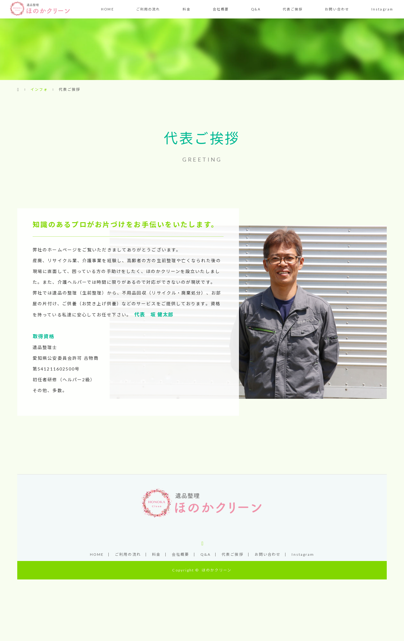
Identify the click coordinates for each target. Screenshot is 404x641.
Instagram (382, 9)
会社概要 (221, 9)
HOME (107, 9)
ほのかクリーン (217, 570)
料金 (187, 9)
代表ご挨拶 (293, 9)
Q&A (255, 9)
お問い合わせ (337, 9)
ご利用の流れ (148, 9)
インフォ (39, 89)
